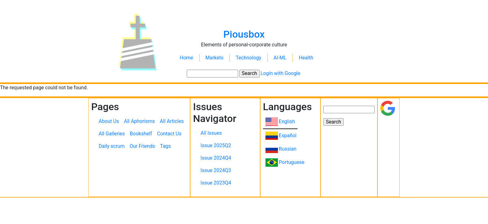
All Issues (211, 133)
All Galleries (112, 134)
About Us (109, 121)
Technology (248, 58)
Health (306, 58)
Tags (165, 146)
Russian (288, 149)
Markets (214, 58)
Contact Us (169, 134)
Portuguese (291, 162)
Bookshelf (141, 134)
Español (288, 135)
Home (186, 58)
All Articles (172, 121)
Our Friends (142, 146)
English (287, 121)
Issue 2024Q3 (215, 170)
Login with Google (280, 73)
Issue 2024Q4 (215, 158)
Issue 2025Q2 (215, 145)
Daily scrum (111, 146)
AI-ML (280, 58)
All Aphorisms (139, 121)
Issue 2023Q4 (215, 183)
